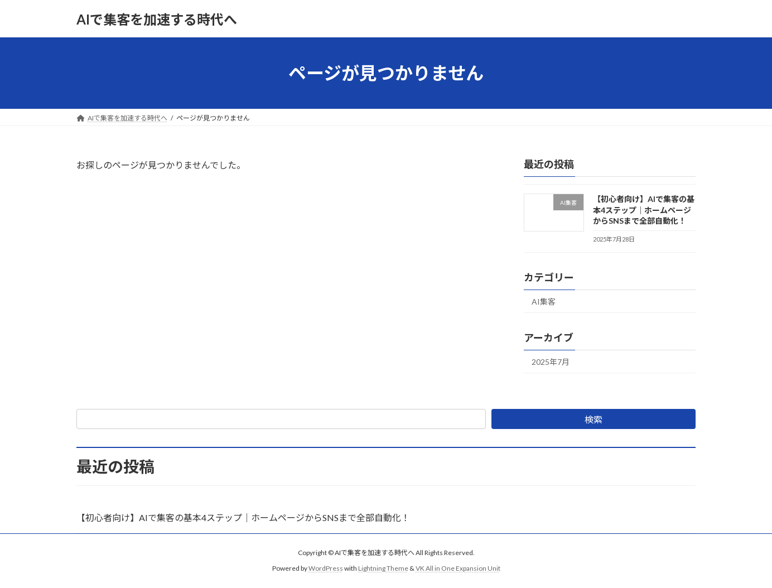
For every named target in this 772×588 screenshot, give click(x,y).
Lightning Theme (383, 568)
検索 (593, 419)
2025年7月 (551, 362)
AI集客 (544, 301)
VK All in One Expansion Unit (458, 568)
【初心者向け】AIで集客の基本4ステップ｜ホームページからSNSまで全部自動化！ (643, 209)
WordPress (325, 568)
